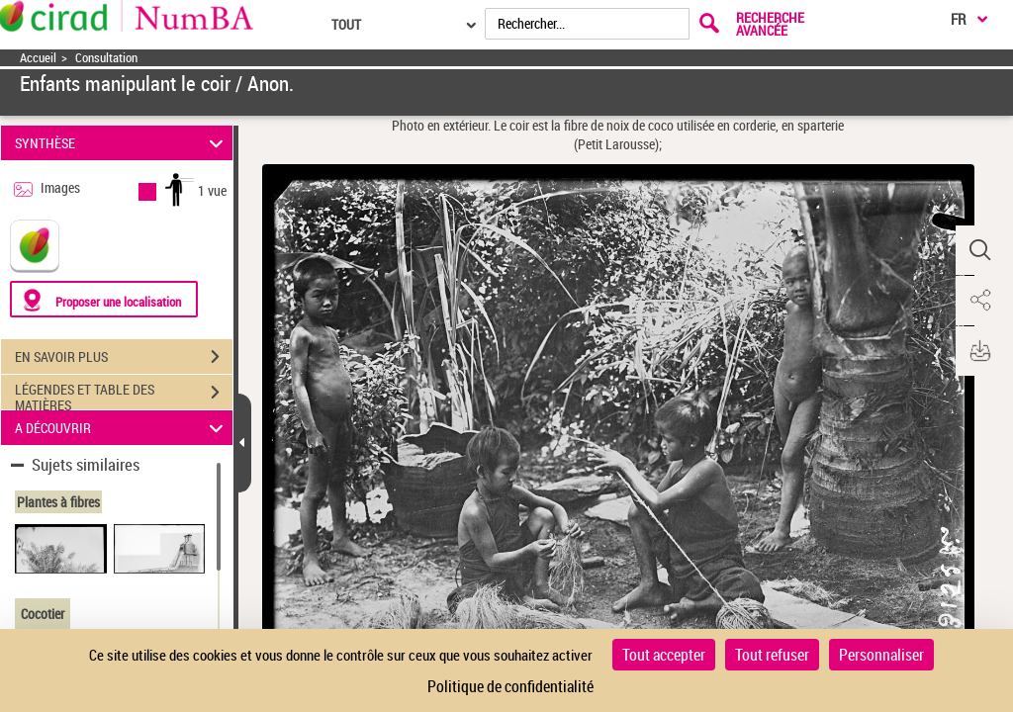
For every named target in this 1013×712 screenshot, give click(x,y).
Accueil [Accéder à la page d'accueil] (38, 57)
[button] (978, 250)
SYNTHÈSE (122, 143)
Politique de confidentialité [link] (510, 686)
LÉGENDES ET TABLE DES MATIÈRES (123, 394)
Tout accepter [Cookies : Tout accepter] (663, 655)
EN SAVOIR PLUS (123, 357)
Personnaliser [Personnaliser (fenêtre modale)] (881, 655)
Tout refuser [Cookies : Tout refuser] (772, 655)
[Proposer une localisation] (104, 299)
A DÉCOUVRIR (122, 427)
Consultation (106, 57)
